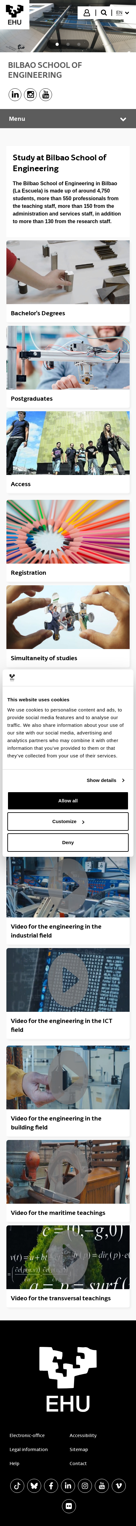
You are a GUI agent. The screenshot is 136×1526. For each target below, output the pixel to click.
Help (14, 1463)
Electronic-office (27, 1435)
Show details (102, 780)
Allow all (68, 800)
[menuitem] (123, 12)
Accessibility (83, 1435)
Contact (78, 1463)
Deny (68, 842)
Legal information (29, 1449)
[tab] (57, 44)
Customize (68, 821)
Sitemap (79, 1449)
